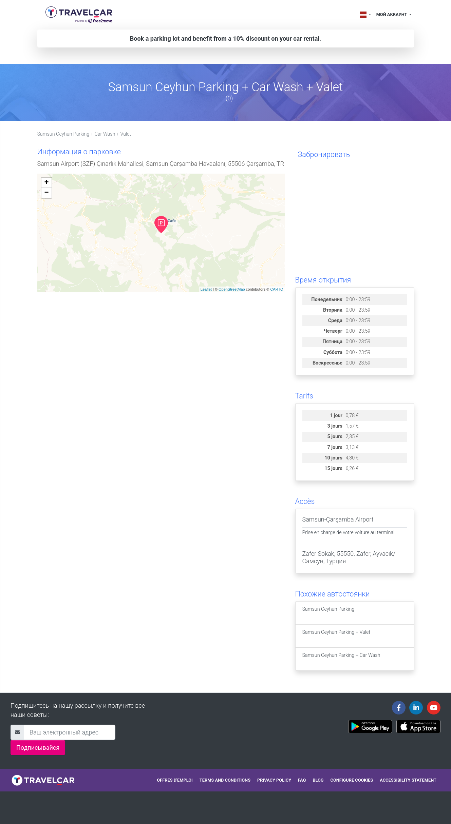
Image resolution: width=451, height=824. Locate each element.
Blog (318, 780)
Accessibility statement (408, 780)
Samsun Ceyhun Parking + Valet (336, 636)
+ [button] (46, 183)
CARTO (276, 289)
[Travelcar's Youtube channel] (433, 707)
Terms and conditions (225, 780)
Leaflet (206, 289)
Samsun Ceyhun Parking (328, 613)
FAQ (302, 780)
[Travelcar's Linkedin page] (416, 707)
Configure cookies (352, 780)
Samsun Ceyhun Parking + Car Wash (341, 659)
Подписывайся (37, 747)
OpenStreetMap (232, 289)
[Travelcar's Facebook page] (399, 707)
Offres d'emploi (174, 780)
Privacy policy (274, 780)
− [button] (46, 193)
